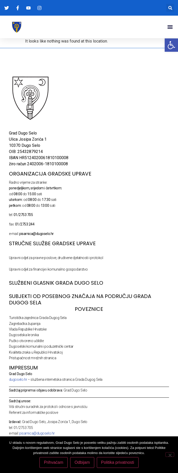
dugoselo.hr (18, 379)
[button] (170, 8)
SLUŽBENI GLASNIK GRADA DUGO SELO (56, 282)
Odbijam (82, 462)
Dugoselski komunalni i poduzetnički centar (41, 346)
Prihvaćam (53, 462)
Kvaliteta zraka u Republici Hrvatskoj (35, 352)
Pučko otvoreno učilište (26, 341)
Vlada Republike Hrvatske (28, 329)
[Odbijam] (169, 454)
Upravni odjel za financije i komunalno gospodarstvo (48, 269)
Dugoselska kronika (24, 335)
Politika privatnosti (117, 462)
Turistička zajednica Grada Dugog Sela (37, 318)
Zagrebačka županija (24, 324)
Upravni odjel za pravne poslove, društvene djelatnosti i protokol (56, 258)
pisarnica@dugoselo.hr (37, 433)
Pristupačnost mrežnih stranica (32, 358)
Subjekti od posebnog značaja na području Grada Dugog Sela (80, 299)
